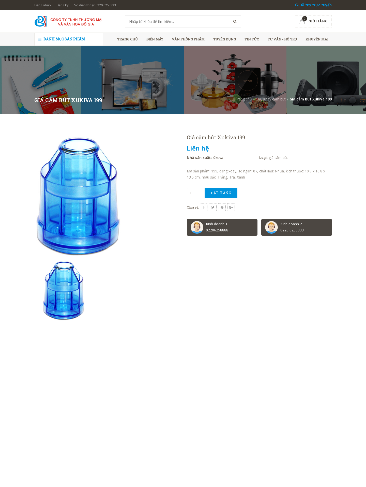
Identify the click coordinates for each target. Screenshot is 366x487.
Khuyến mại (317, 39)
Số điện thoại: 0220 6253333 (95, 5)
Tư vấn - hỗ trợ (282, 39)
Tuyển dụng (224, 39)
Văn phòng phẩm (188, 39)
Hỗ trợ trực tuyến (313, 5)
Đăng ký (62, 5)
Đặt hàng (221, 192)
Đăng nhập (42, 5)
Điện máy (154, 39)
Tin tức (252, 39)
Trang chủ (127, 39)
